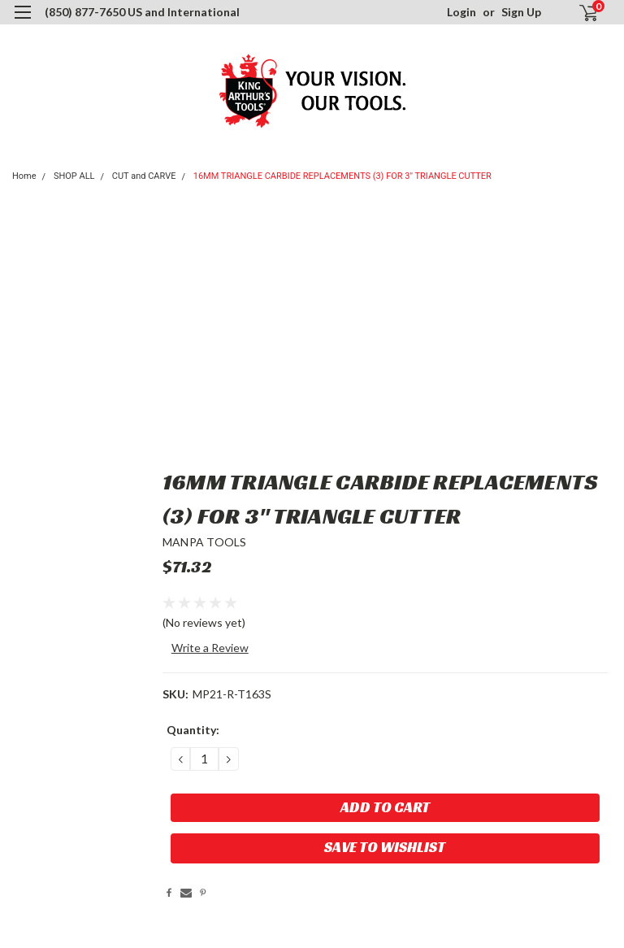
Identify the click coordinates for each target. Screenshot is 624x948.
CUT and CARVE (144, 176)
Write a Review (210, 647)
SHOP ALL (74, 176)
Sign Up (521, 12)
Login (461, 12)
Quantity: (193, 730)
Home (24, 176)
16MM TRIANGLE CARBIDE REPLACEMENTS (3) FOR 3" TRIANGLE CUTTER (342, 176)
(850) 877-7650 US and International (142, 12)
